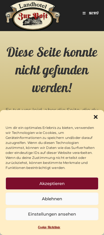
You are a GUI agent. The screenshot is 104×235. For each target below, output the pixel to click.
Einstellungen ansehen (52, 214)
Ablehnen (52, 198)
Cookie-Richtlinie (49, 227)
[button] (95, 117)
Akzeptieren (52, 183)
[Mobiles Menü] (91, 14)
